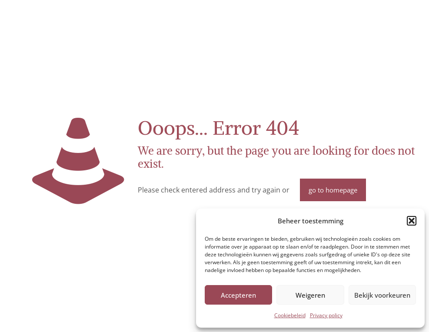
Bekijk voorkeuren (382, 295)
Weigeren (310, 295)
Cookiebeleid (290, 315)
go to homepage (333, 190)
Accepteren (238, 295)
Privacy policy (326, 315)
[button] (411, 220)
